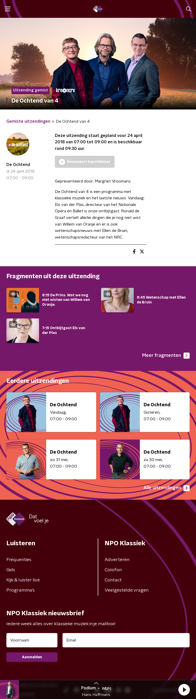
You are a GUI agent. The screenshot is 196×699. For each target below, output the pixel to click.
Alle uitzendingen (166, 488)
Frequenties (18, 559)
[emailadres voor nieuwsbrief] (126, 640)
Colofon (113, 570)
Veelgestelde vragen (127, 590)
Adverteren (117, 559)
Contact (113, 580)
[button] (184, 689)
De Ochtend (18, 165)
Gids (10, 570)
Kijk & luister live (23, 580)
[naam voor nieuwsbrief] (31, 640)
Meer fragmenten (166, 356)
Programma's (20, 590)
